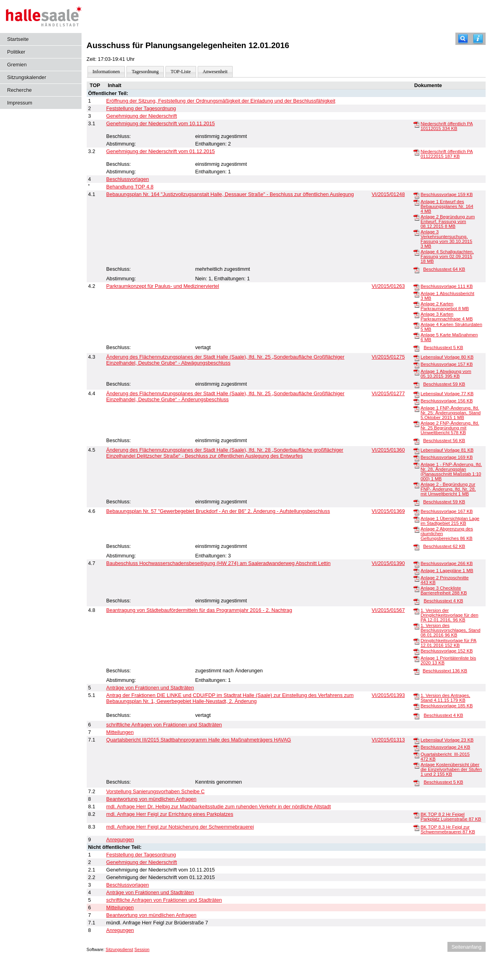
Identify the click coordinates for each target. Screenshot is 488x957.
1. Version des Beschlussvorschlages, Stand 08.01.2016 (450, 630)
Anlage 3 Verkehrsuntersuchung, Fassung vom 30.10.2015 (446, 238)
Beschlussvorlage (446, 194)
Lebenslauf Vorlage (446, 357)
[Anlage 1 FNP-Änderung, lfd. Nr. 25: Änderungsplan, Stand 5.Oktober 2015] (416, 408)
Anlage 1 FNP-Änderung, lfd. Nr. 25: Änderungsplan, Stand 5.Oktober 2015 (450, 413)
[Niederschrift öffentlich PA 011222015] (416, 151)
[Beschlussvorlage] (416, 194)
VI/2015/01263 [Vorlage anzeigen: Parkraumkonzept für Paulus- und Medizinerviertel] (388, 286)
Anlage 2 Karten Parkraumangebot (444, 306)
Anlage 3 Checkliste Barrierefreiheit (443, 590)
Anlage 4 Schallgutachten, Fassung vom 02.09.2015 (447, 256)
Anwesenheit (215, 71)
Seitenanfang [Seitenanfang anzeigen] (466, 947)
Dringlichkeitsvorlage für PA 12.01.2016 (448, 643)
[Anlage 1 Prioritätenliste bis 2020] (416, 658)
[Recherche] (463, 39)
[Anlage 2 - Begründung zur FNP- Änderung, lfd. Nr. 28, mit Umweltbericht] (416, 484)
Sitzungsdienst (119, 949)
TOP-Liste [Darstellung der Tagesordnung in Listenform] (181, 71)
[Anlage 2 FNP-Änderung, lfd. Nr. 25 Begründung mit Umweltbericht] (416, 423)
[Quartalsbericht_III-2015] (416, 754)
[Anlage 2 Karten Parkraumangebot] (416, 304)
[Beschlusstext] (416, 269)
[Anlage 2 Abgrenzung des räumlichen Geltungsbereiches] (416, 529)
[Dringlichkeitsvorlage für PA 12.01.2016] (416, 641)
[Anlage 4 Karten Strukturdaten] (416, 324)
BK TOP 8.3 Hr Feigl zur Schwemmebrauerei (447, 829)
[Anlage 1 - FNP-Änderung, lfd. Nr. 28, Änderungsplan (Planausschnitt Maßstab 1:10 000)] (416, 464)
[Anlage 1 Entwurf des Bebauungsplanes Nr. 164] (416, 202)
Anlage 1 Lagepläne (446, 570)
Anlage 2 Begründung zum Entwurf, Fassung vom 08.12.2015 (447, 221)
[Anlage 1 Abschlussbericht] (416, 293)
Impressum (19, 103)
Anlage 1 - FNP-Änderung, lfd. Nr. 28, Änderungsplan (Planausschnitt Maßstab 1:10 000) (451, 471)
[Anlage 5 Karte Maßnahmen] (416, 335)
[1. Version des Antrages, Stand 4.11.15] (416, 695)
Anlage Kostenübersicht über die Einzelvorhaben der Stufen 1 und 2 (451, 769)
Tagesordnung (145, 71)
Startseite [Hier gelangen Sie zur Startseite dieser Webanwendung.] (18, 39)
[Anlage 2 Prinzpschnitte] (416, 578)
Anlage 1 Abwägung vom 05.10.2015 (445, 374)
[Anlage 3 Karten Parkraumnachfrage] (416, 314)
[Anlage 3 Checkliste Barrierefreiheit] (416, 588)
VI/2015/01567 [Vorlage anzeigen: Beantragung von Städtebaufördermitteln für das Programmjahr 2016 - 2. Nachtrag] (388, 610)
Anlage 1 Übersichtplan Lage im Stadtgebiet (449, 521)
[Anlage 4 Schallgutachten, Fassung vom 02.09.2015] (416, 252)
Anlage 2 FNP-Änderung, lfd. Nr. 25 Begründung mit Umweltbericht (449, 428)
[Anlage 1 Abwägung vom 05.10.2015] (416, 371)
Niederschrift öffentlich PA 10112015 (446, 126)
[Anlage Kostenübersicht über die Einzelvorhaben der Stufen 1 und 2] (416, 765)
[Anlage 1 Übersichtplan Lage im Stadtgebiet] (416, 518)
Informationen (106, 71)
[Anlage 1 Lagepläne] (416, 571)
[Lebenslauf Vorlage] (416, 357)
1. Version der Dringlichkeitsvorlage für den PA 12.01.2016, (449, 615)
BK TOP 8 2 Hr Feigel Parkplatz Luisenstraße (450, 816)
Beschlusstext (444, 269)
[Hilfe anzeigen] (478, 39)
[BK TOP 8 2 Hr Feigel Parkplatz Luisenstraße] (416, 814)
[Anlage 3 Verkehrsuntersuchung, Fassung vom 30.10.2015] (416, 232)
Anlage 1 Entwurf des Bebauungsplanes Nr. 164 (446, 206)
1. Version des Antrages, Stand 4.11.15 (445, 698)
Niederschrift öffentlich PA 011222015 (446, 154)
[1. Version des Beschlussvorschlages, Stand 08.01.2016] (416, 625)
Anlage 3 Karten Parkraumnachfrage (446, 316)
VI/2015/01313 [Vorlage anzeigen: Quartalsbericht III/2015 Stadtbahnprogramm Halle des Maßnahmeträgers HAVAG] (388, 740)
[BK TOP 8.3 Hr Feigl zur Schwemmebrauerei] (416, 827)
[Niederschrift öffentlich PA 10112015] (416, 124)
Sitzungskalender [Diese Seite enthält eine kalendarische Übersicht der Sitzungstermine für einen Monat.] (26, 77)
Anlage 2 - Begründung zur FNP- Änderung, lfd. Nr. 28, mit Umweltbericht (448, 489)
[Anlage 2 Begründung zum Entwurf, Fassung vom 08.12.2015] (416, 217)
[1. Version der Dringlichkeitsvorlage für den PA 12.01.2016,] (416, 610)
